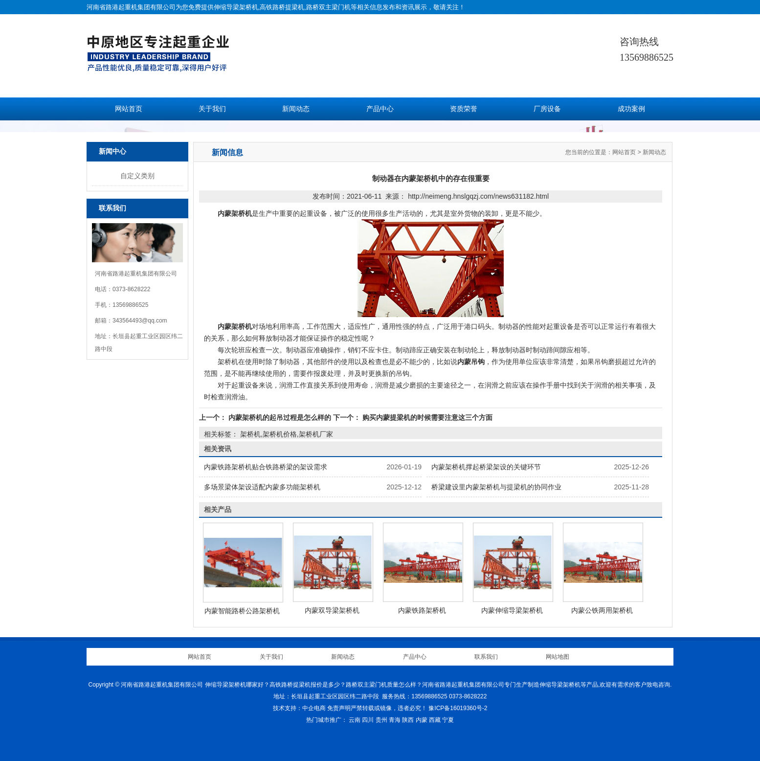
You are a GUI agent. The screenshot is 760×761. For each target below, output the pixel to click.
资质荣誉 (463, 109)
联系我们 (486, 656)
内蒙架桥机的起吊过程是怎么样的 (279, 417)
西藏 (435, 719)
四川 (368, 719)
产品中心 (380, 109)
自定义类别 (137, 176)
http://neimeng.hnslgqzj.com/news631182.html (478, 196)
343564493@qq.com (139, 320)
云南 (354, 719)
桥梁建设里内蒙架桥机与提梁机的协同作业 (496, 487)
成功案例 (631, 109)
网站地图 (557, 656)
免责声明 (339, 708)
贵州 (381, 719)
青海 (395, 719)
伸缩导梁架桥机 (236, 7)
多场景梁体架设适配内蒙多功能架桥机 (262, 487)
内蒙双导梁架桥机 (332, 610)
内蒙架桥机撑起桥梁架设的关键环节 (486, 467)
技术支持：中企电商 (299, 708)
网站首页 (128, 109)
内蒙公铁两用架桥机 (602, 610)
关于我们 (212, 109)
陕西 (408, 719)
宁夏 (448, 719)
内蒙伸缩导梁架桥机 (512, 610)
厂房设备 (547, 109)
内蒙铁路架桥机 (422, 610)
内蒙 (421, 719)
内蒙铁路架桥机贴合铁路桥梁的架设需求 (265, 467)
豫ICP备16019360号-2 (457, 708)
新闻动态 (296, 109)
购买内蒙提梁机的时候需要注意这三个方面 (426, 417)
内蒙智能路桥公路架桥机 (242, 611)
